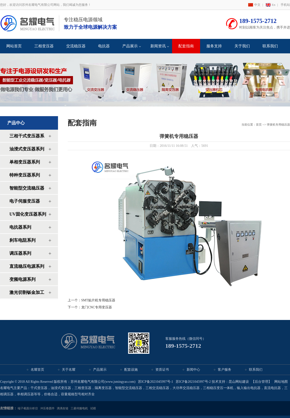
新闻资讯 (158, 46)
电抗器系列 (20, 227)
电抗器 (104, 46)
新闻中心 (193, 369)
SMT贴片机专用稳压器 (98, 300)
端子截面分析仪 (28, 408)
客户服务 (224, 369)
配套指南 (186, 46)
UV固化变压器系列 (27, 214)
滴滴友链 (62, 408)
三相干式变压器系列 (26, 138)
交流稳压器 (76, 46)
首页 (259, 124)
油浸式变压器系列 (26, 149)
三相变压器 (44, 46)
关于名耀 (68, 369)
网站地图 (281, 381)
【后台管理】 (261, 381)
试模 (93, 408)
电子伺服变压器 (24, 201)
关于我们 (242, 46)
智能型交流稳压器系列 (26, 190)
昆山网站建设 (239, 381)
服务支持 (214, 46)
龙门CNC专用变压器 (96, 307)
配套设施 (131, 369)
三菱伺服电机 (79, 408)
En (273, 5)
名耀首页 (37, 369)
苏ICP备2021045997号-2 (193, 381)
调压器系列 (20, 253)
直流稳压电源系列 (26, 266)
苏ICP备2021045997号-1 (155, 381)
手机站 (285, 5)
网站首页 (14, 46)
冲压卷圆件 (47, 408)
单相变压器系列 (24, 162)
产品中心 (16, 122)
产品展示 (130, 46)
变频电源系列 (22, 279)
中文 (257, 5)
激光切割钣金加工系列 (26, 294)
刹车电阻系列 (22, 240)
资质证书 (162, 369)
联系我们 (270, 46)
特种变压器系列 (24, 175)
